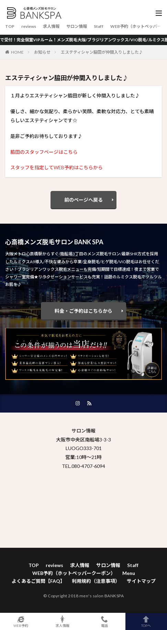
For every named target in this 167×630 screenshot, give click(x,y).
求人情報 (51, 26)
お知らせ (42, 52)
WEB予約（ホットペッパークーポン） (73, 573)
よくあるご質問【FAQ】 (38, 581)
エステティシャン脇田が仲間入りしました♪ (102, 52)
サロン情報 (76, 26)
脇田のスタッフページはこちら (44, 152)
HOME (17, 52)
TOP (9, 26)
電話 (104, 621)
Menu (128, 573)
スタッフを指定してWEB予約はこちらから (56, 167)
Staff (98, 26)
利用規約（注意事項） (96, 581)
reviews (28, 26)
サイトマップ (141, 581)
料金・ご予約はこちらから (83, 311)
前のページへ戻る (83, 200)
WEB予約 (21, 621)
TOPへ (146, 621)
